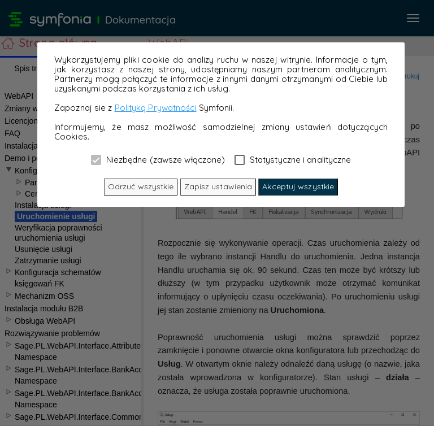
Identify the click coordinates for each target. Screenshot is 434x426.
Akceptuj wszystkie (298, 186)
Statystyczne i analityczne (293, 159)
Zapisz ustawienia (218, 186)
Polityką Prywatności (156, 107)
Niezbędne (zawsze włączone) (158, 159)
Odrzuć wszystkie (141, 186)
